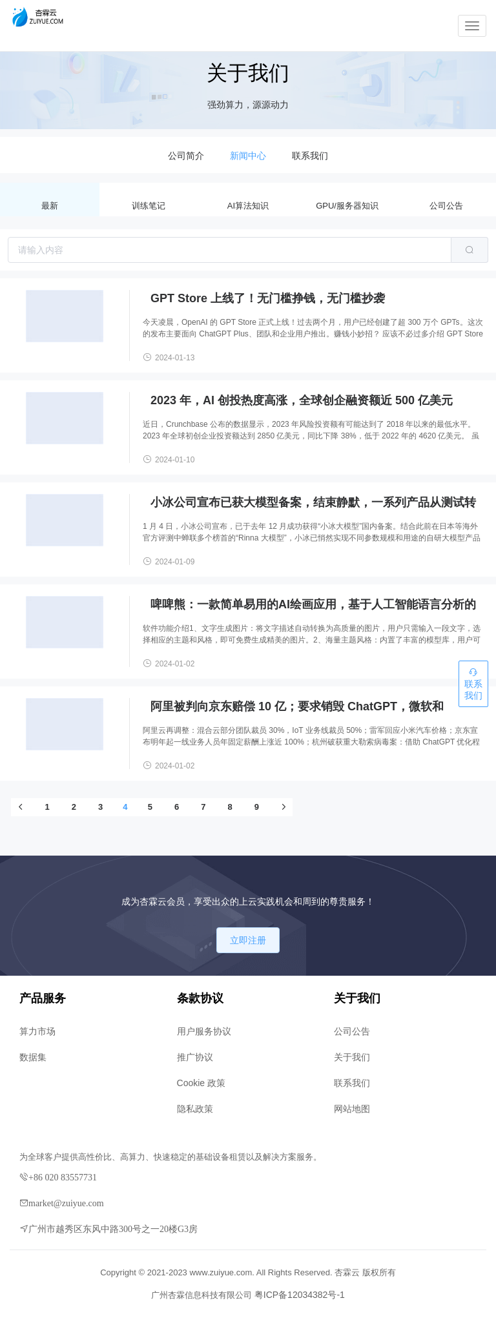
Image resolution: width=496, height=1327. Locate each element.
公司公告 (446, 206)
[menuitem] (186, 155)
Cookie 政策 (201, 1083)
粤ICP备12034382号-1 (299, 1295)
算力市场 (37, 1031)
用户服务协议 (204, 1031)
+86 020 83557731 (62, 1177)
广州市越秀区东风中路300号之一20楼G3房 (113, 1228)
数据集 (32, 1057)
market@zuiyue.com (66, 1203)
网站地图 (352, 1109)
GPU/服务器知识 (347, 206)
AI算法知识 (248, 206)
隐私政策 (195, 1109)
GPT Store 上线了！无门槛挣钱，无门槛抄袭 (267, 298)
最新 (49, 206)
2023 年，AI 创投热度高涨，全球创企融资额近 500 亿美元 (301, 400)
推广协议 (195, 1057)
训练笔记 (148, 206)
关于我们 (352, 1057)
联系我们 (352, 1083)
